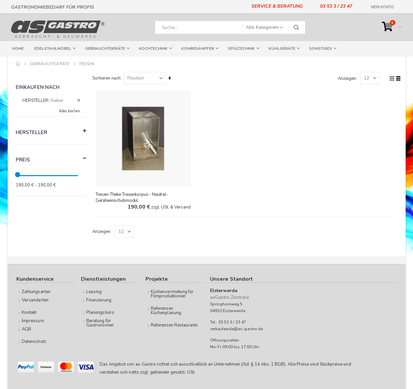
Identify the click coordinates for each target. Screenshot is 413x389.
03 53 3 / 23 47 (336, 6)
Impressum (33, 321)
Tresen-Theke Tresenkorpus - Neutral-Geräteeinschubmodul (133, 197)
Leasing (94, 292)
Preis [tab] (51, 158)
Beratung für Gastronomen (100, 323)
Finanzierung (98, 300)
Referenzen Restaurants (174, 325)
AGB (26, 329)
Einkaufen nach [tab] (38, 87)
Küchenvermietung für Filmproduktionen (172, 294)
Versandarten (35, 300)
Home (18, 64)
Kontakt (29, 312)
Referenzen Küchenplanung (166, 310)
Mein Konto (382, 6)
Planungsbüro (100, 312)
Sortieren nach (108, 78)
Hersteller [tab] (51, 131)
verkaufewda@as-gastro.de (236, 329)
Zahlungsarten (36, 292)
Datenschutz (34, 342)
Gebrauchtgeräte (50, 64)
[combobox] (230, 27)
